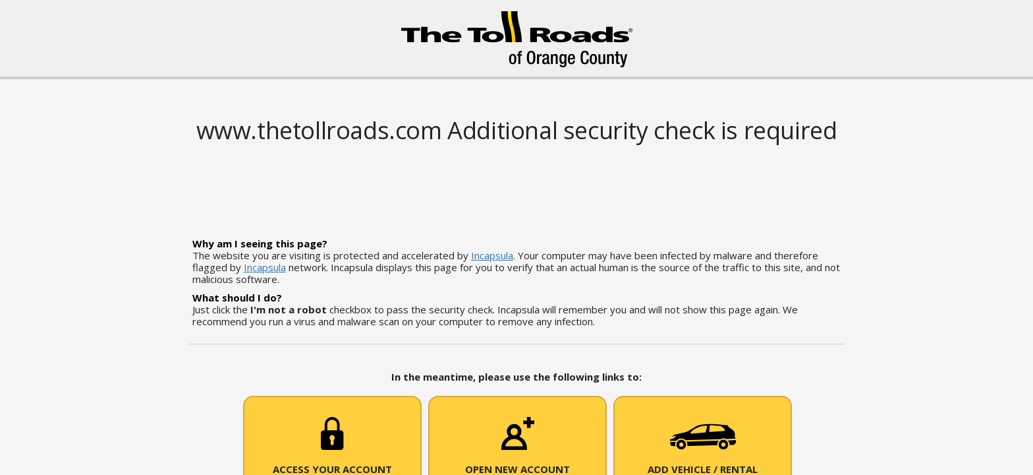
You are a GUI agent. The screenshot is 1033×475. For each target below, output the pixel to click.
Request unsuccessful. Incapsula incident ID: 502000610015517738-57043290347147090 (516, 237)
